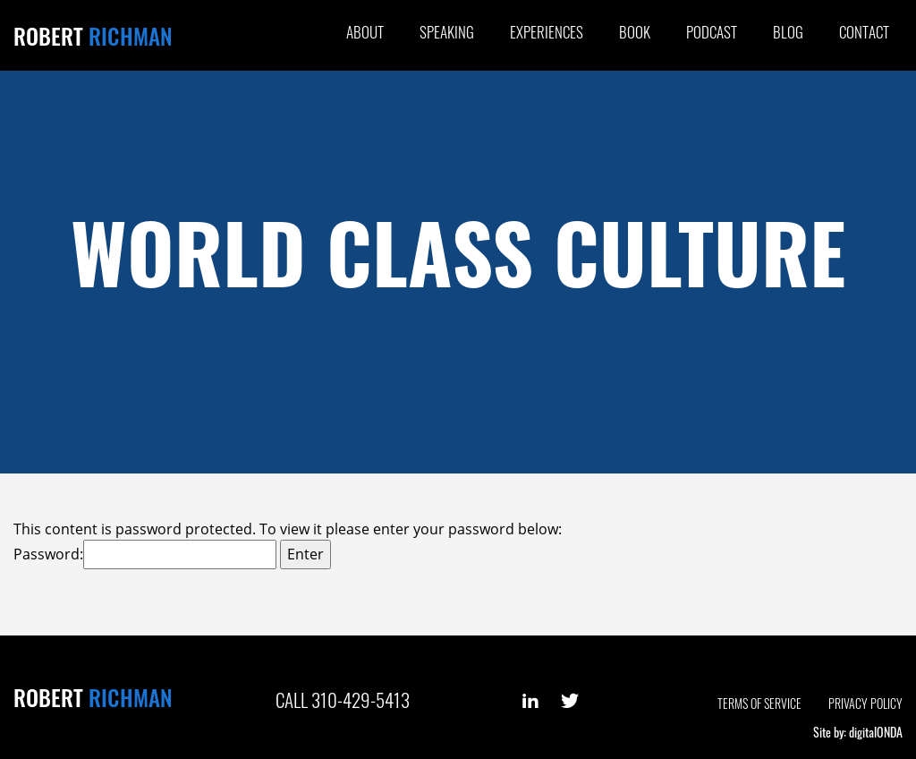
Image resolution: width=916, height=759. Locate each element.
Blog (788, 32)
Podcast (711, 32)
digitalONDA (876, 731)
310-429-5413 (360, 699)
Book (634, 32)
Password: (144, 554)
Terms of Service (759, 703)
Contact (864, 32)
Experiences (546, 32)
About (365, 32)
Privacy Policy (865, 703)
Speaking (447, 32)
